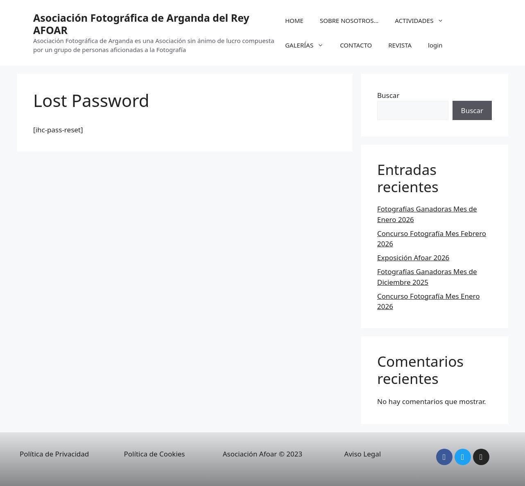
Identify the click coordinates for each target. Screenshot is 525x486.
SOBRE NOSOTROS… (349, 20)
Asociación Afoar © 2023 (263, 454)
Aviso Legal (362, 454)
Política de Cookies (154, 454)
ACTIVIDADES (423, 20)
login (435, 45)
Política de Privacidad (54, 454)
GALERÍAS (308, 45)
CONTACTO (356, 45)
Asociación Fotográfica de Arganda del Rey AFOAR (141, 24)
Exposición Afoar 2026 (413, 257)
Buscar (388, 95)
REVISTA (400, 45)
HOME (294, 20)
